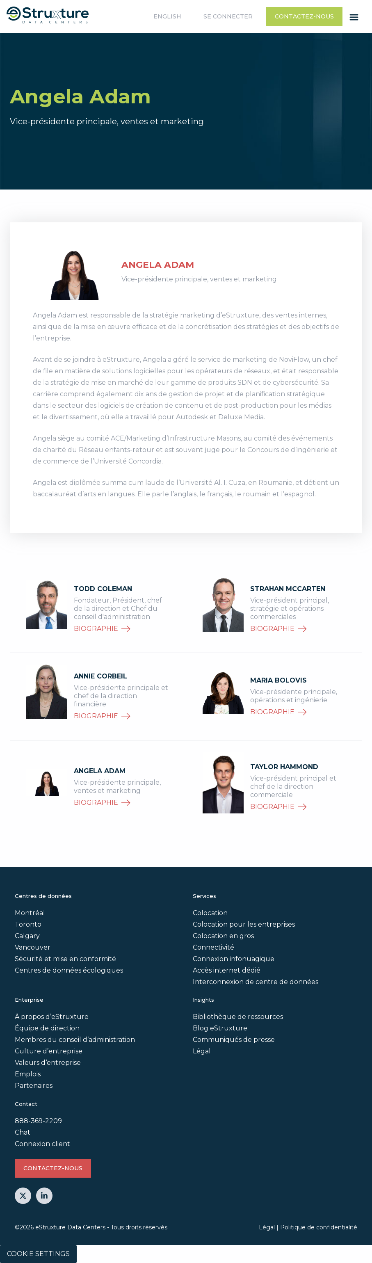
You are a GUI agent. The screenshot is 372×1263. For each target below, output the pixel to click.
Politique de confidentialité (318, 1227)
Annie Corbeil (100, 676)
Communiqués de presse (234, 1040)
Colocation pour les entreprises (244, 924)
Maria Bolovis (278, 680)
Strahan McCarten (287, 589)
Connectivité (213, 947)
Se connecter (228, 16)
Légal (202, 1051)
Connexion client (42, 1144)
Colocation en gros (223, 936)
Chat (22, 1132)
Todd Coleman (103, 589)
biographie (102, 629)
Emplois (28, 1074)
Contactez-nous (304, 16)
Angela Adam (100, 771)
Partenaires (33, 1085)
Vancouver (32, 947)
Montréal (30, 913)
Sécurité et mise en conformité (65, 959)
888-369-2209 (38, 1121)
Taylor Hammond (284, 767)
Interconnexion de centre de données (255, 982)
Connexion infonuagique (233, 959)
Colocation (210, 913)
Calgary (27, 936)
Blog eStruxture (220, 1028)
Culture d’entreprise (48, 1051)
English (167, 16)
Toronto (28, 924)
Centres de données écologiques (69, 970)
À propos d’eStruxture (52, 1017)
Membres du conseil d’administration (75, 1040)
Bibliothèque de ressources (238, 1017)
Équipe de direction (47, 1028)
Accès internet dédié (226, 970)
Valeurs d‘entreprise (48, 1063)
